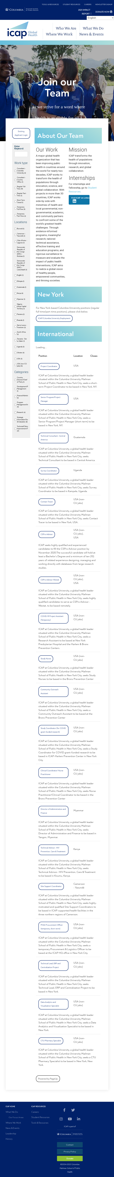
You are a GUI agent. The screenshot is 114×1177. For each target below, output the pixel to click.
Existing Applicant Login (21, 133)
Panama (20, 314)
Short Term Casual (21, 201)
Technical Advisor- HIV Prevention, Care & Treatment (53, 850)
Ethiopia (20, 281)
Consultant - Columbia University (21, 171)
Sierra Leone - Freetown (22, 326)
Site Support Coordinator (51, 886)
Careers (87, 4)
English (20, 275)
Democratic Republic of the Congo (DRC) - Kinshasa (21, 251)
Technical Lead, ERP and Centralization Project (50, 965)
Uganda (20, 347)
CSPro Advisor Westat (50, 580)
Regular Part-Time (21, 194)
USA (19, 359)
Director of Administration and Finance (53, 811)
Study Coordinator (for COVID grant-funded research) (53, 730)
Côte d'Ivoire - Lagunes (22, 242)
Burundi (20, 229)
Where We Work (59, 34)
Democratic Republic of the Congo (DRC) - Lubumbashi (22, 265)
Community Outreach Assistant (49, 691)
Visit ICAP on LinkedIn (80, 200)
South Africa (21, 333)
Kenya (20, 293)
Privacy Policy (70, 1151)
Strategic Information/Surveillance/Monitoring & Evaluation (22, 419)
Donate (69, 1158)
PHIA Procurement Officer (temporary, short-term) (52, 927)
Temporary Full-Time (21, 208)
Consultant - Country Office (21, 180)
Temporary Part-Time (21, 215)
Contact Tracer (47, 502)
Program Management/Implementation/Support (22, 404)
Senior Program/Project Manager (50, 399)
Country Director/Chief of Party (22, 380)
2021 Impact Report (84, 12)
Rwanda (20, 320)
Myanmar (21, 299)
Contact (69, 1145)
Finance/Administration (22, 397)
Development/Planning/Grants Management (22, 389)
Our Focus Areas (16, 1117)
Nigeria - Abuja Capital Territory (21, 306)
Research (21, 412)
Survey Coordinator (49, 471)
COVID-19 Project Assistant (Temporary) (52, 618)
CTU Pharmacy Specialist (51, 1041)
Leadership (11, 1133)
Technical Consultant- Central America (53, 438)
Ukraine (20, 353)
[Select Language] (100, 18)
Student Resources (71, 4)
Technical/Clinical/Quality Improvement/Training (22, 428)
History (9, 1139)
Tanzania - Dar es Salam (22, 340)
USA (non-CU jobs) (22, 365)
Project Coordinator (49, 366)
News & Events (91, 34)
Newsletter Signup (103, 4)
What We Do (93, 28)
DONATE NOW (102, 12)
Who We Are (66, 28)
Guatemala (21, 287)
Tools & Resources (50, 4)
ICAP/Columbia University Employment (54, 318)
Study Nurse (46, 658)
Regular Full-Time (21, 188)
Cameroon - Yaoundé (21, 235)
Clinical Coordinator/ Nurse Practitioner (52, 772)
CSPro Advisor (47, 534)
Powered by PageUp (48, 1078)
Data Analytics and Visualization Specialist (50, 1004)
